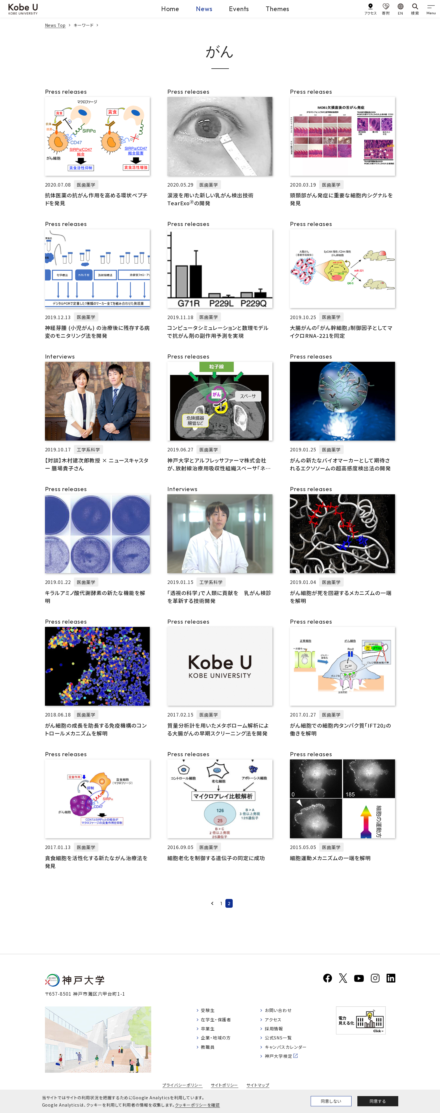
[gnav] (431, 9)
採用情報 (277, 1031)
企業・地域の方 (217, 1041)
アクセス (276, 1021)
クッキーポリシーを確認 (197, 1105)
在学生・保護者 (217, 1021)
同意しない (331, 1101)
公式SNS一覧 (282, 1041)
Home (167, 8)
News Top (56, 25)
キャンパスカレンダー (290, 1051)
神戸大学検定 (282, 1061)
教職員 (208, 1051)
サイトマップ (257, 1086)
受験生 (208, 1011)
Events (238, 8)
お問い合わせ (281, 1011)
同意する (378, 1101)
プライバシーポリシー (182, 1086)
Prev (212, 903)
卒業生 (208, 1031)
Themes (279, 8)
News (202, 8)
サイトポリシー (224, 1086)
